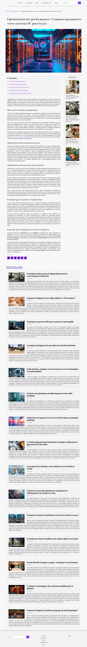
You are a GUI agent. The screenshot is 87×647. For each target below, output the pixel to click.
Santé (37, 2)
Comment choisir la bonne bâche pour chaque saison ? (72, 164)
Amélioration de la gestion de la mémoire (19, 87)
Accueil (7, 11)
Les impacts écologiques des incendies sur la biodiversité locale (51, 345)
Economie (19, 2)
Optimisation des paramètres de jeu (18, 84)
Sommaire (13, 78)
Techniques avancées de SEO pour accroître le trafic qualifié (50, 322)
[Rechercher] (70, 3)
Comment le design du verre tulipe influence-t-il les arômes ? (51, 298)
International (29, 2)
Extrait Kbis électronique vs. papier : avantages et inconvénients (52, 562)
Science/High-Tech (46, 2)
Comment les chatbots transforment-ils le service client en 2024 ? (53, 515)
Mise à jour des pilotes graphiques (18, 81)
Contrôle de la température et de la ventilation (21, 93)
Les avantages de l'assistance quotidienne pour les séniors (72, 97)
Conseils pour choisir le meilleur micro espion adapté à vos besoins (52, 539)
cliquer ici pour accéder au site (18, 136)
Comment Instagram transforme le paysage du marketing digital (52, 610)
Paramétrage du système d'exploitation (19, 90)
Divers (56, 2)
